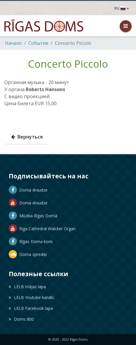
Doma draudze (28, 190)
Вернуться (27, 137)
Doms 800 (21, 319)
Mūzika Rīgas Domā (33, 215)
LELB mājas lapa (27, 286)
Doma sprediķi (28, 254)
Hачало (13, 43)
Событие (38, 43)
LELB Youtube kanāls (31, 297)
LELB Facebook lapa (31, 308)
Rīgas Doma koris (31, 241)
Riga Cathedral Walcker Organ (42, 228)
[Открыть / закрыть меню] (126, 26)
